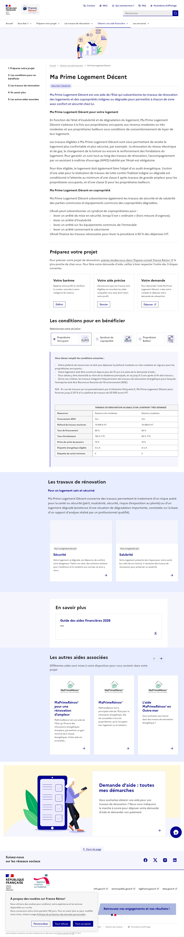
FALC (105, 5)
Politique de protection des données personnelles (61, 914)
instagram (165, 860)
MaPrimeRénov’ (110, 702)
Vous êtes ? (23, 23)
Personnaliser (41, 923)
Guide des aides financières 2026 (85, 620)
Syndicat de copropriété (106, 339)
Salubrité (126, 554)
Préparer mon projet (46, 23)
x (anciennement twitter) (155, 860)
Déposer (148, 304)
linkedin (174, 860)
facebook (145, 860)
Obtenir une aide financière (111, 23)
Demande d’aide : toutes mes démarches (126, 788)
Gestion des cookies (114, 927)
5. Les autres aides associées (23, 99)
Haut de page (93, 849)
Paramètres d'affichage (165, 5)
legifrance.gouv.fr (147, 888)
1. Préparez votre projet (21, 68)
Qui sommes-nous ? (124, 5)
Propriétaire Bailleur (149, 339)
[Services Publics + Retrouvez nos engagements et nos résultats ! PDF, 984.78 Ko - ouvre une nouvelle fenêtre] (113, 909)
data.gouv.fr (169, 888)
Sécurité (59, 554)
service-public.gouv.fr (122, 888)
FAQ (144, 5)
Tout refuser (61, 923)
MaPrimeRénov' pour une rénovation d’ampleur (66, 708)
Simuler (104, 304)
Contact (91, 5)
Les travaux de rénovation (77, 23)
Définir (59, 304)
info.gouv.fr (99, 888)
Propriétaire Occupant (63, 339)
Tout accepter (83, 923)
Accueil (9, 23)
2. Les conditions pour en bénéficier (22, 76)
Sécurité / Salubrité (60, 86)
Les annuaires (139, 23)
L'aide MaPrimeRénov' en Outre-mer (156, 706)
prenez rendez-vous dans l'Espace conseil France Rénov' (135, 260)
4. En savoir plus (17, 92)
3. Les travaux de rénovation (24, 85)
